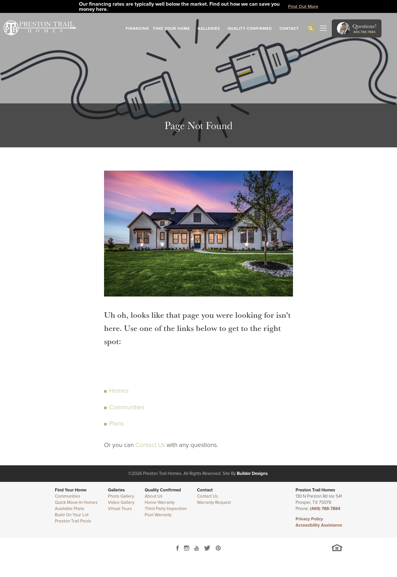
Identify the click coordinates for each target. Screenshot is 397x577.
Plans (116, 423)
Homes (119, 390)
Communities (126, 407)
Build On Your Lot (72, 515)
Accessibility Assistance (319, 525)
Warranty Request (214, 502)
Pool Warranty (158, 515)
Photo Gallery (121, 496)
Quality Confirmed (163, 490)
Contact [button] (289, 28)
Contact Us (150, 445)
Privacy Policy (309, 519)
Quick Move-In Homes (76, 502)
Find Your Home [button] (171, 28)
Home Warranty (160, 502)
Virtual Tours (120, 508)
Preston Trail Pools (73, 521)
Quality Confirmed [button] (249, 28)
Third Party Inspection (166, 508)
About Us (154, 496)
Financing (137, 28)
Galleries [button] (208, 28)
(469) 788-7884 (325, 508)
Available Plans (69, 508)
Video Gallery (121, 502)
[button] (311, 28)
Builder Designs (252, 473)
